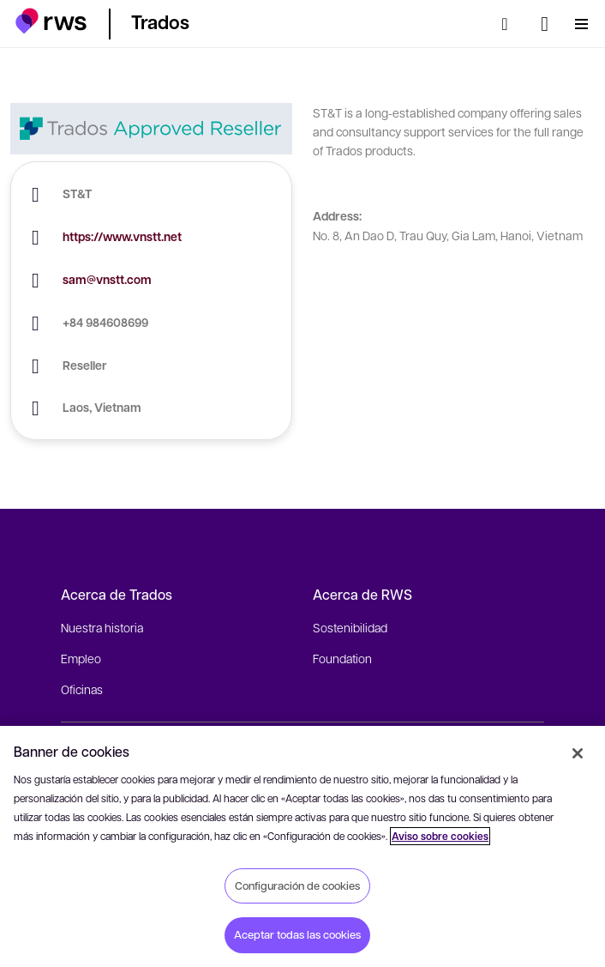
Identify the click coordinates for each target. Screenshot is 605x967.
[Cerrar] (577, 753)
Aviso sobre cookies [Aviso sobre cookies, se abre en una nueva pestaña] (440, 836)
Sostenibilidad (350, 627)
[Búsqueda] (509, 24)
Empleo (81, 658)
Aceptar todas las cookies (297, 934)
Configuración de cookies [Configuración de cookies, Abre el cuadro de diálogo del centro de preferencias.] (297, 885)
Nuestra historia (102, 627)
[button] (51, 21)
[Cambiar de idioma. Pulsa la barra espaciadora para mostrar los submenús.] (544, 24)
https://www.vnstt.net (122, 236)
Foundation (342, 658)
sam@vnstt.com (107, 279)
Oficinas (82, 689)
